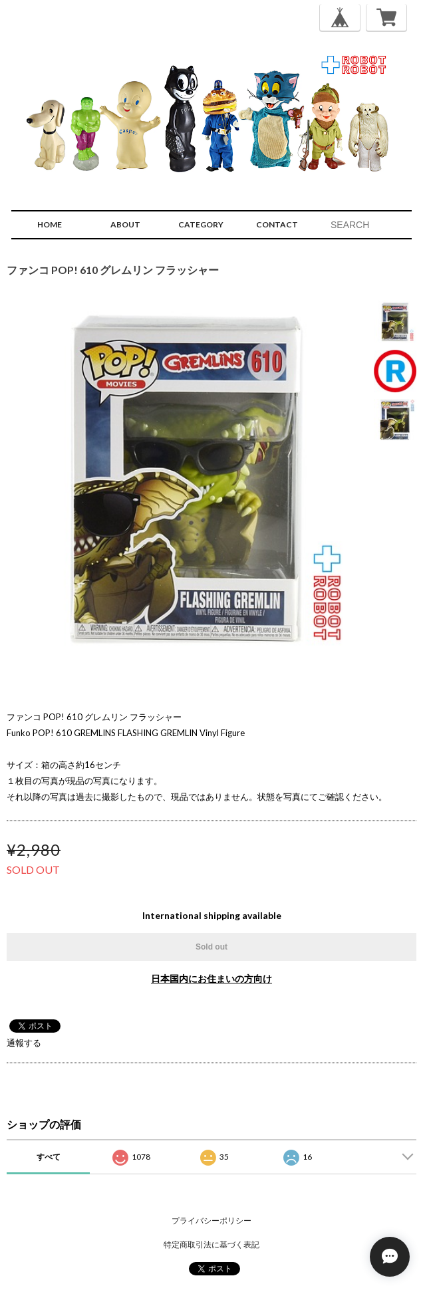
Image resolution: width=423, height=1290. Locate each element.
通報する (24, 1042)
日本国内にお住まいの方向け (211, 978)
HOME (49, 224)
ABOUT (125, 224)
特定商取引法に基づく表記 (211, 1244)
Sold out (211, 947)
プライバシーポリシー (211, 1221)
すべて (49, 1157)
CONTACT (277, 224)
